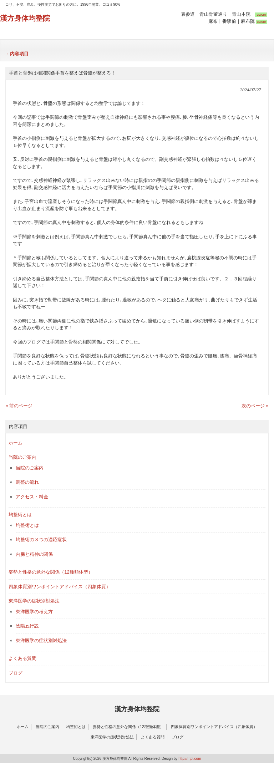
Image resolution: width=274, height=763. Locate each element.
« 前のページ (18, 405)
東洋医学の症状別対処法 (34, 601)
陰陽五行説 (27, 626)
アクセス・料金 (32, 496)
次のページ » (255, 405)
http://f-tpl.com (189, 759)
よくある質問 (22, 658)
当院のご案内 (22, 457)
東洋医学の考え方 (34, 611)
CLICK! (261, 14)
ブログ (15, 673)
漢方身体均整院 (25, 18)
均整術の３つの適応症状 (41, 539)
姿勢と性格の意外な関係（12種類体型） (50, 572)
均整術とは (20, 514)
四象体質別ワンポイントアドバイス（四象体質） (60, 586)
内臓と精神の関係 (34, 554)
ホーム (15, 443)
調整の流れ (27, 482)
